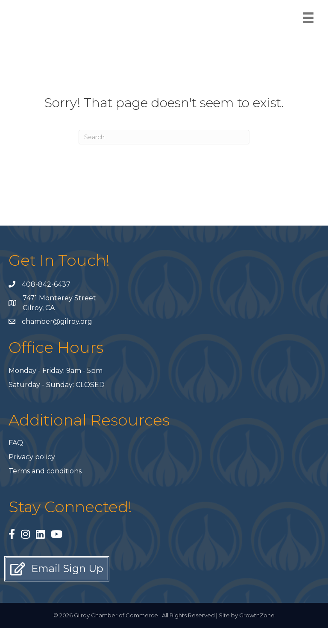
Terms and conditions (45, 471)
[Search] (164, 137)
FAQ (16, 443)
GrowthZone (257, 615)
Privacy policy (32, 457)
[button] (56, 568)
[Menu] (308, 17)
